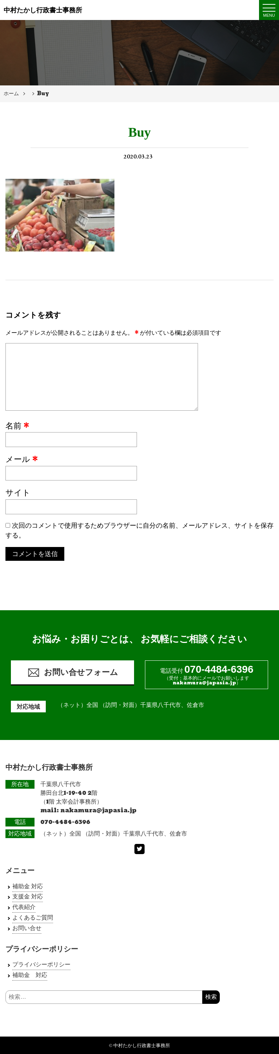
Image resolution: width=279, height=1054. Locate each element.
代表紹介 (24, 907)
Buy (43, 93)
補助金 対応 (27, 886)
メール (21, 460)
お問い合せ (26, 928)
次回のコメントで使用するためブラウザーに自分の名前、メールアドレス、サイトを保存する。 (139, 531)
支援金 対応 (27, 896)
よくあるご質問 (32, 917)
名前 (17, 426)
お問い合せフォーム (72, 672)
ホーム (11, 93)
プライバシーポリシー (41, 964)
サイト (18, 493)
